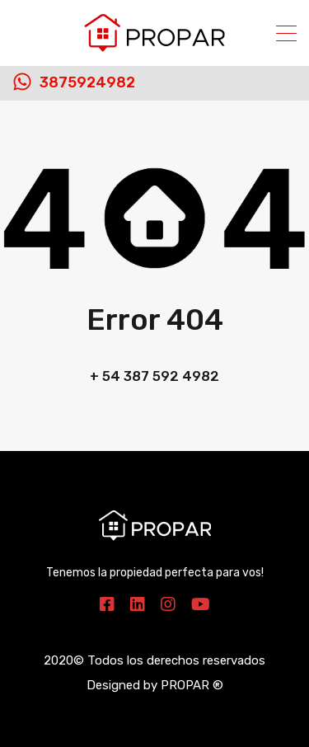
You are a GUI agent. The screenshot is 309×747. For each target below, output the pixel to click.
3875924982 (87, 83)
